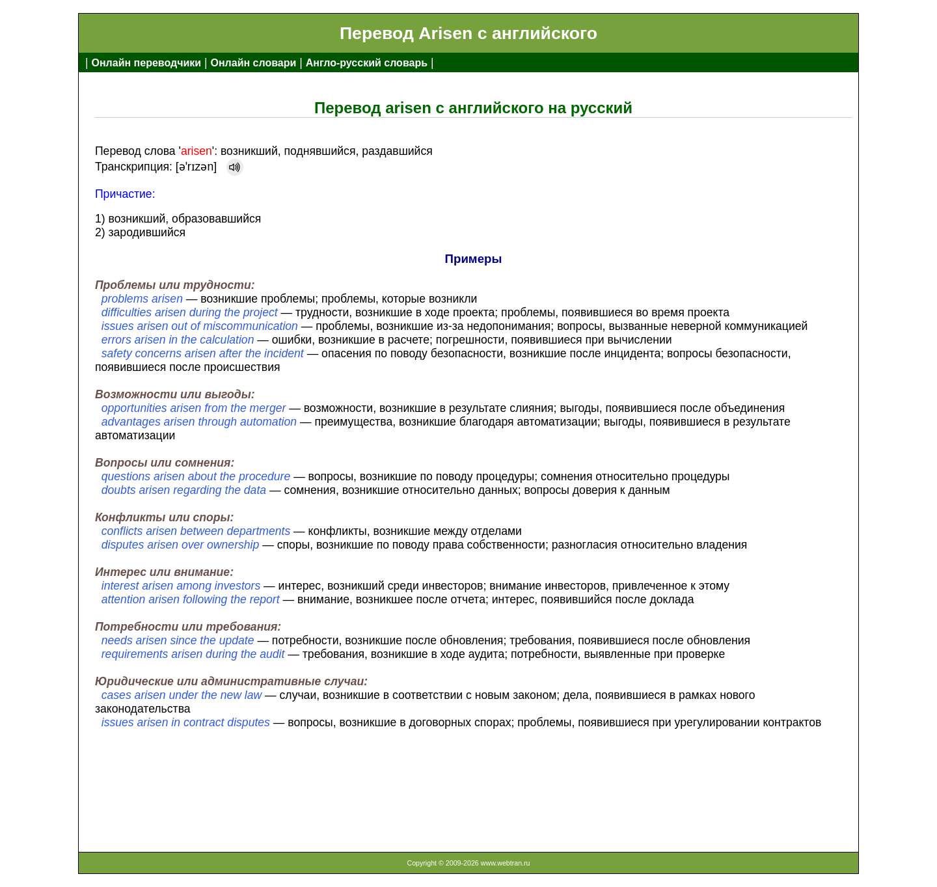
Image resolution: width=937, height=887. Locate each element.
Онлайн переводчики (146, 62)
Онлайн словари (254, 62)
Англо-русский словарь (367, 62)
